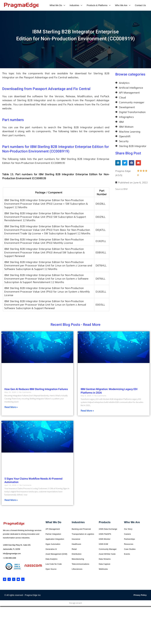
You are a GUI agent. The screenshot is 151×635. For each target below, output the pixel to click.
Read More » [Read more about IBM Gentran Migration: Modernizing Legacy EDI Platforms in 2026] (87, 410)
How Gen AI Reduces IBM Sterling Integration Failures (36, 389)
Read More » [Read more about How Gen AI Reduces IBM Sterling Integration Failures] (11, 407)
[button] (118, 164)
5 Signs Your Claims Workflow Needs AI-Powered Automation (33, 480)
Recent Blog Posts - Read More (76, 324)
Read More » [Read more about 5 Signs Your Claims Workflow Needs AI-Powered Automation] (11, 499)
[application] (63, 5)
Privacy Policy (140, 595)
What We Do (53, 522)
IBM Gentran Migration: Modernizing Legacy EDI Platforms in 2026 (109, 391)
